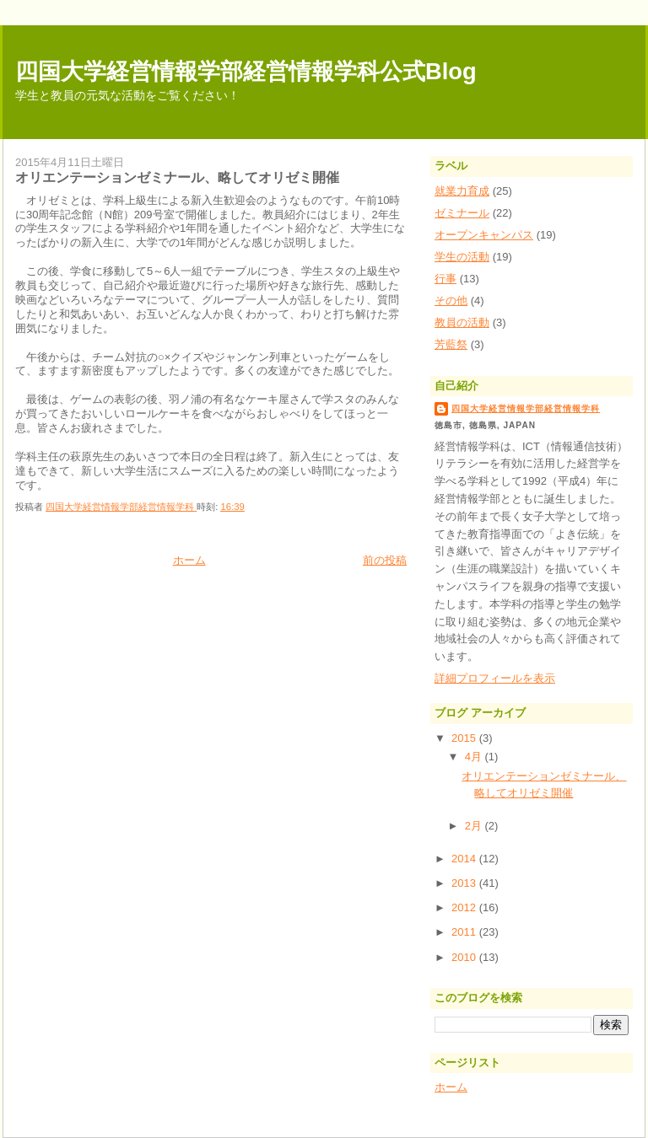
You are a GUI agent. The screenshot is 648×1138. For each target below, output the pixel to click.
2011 (465, 932)
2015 (465, 738)
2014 (465, 858)
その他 (451, 300)
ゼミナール (462, 213)
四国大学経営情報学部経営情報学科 (525, 408)
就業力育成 (462, 191)
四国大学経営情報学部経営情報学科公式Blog (246, 71)
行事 (445, 278)
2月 (475, 825)
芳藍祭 (451, 344)
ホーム (189, 560)
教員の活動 (462, 322)
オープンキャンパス (484, 234)
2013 (465, 883)
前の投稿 (385, 560)
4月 (475, 756)
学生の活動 (462, 256)
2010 (465, 957)
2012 (465, 907)
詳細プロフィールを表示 (495, 678)
